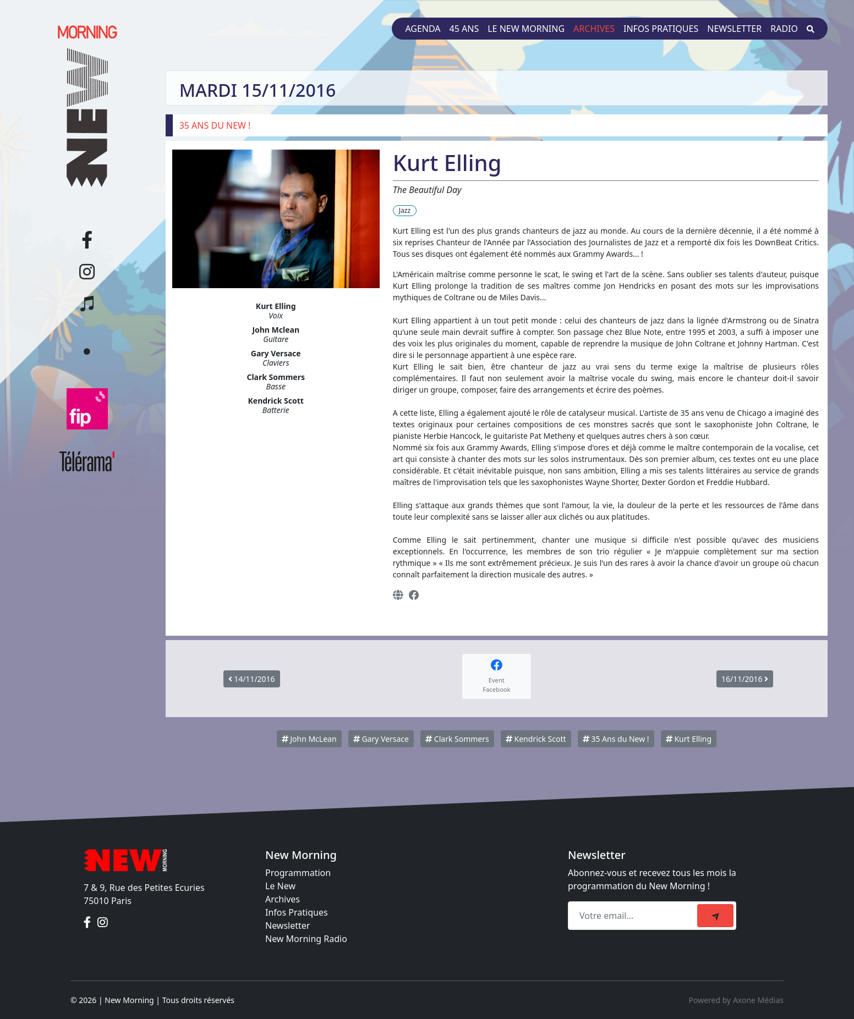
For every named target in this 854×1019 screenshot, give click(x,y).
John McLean (309, 739)
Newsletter (734, 29)
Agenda (422, 29)
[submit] (715, 915)
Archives (594, 29)
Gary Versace (381, 739)
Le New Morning (526, 29)
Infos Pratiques (296, 912)
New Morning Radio (306, 939)
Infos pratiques (660, 29)
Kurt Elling (688, 739)
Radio (784, 29)
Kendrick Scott (536, 739)
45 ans (464, 29)
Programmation (298, 873)
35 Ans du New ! (616, 739)
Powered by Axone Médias (736, 1000)
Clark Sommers (457, 739)
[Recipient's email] (634, 915)
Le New (280, 886)
